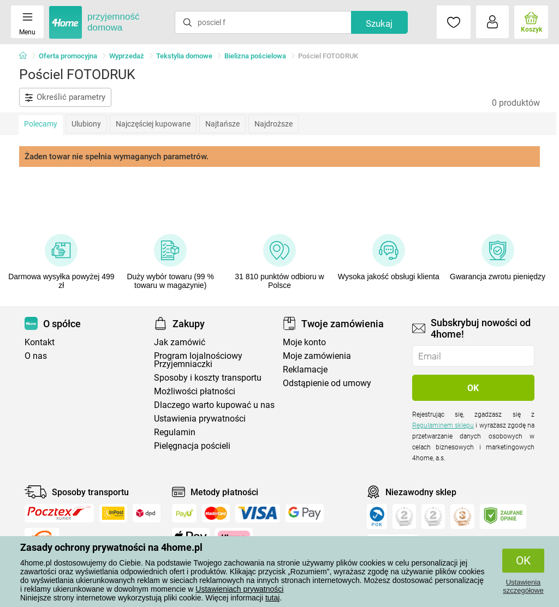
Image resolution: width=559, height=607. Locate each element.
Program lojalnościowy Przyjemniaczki (198, 360)
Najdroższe (273, 123)
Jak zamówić (179, 342)
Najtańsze (222, 123)
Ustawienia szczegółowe (523, 586)
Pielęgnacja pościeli (192, 446)
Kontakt (40, 342)
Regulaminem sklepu (443, 425)
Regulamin (174, 432)
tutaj (272, 597)
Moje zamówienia (317, 356)
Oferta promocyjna (68, 56)
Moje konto (304, 342)
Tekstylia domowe (184, 56)
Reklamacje (305, 369)
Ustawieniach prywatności (239, 589)
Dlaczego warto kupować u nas (214, 405)
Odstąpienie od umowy (327, 383)
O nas (36, 356)
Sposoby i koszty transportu (207, 378)
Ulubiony (86, 123)
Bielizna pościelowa (255, 56)
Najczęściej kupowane (153, 123)
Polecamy (40, 123)
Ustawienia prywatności (200, 418)
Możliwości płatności (194, 391)
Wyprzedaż (126, 56)
